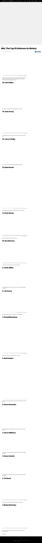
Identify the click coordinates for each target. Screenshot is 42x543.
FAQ (28, 540)
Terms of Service (19, 540)
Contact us (22, 540)
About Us (27, 540)
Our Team (25, 540)
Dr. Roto (5, 51)
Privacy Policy (15, 540)
